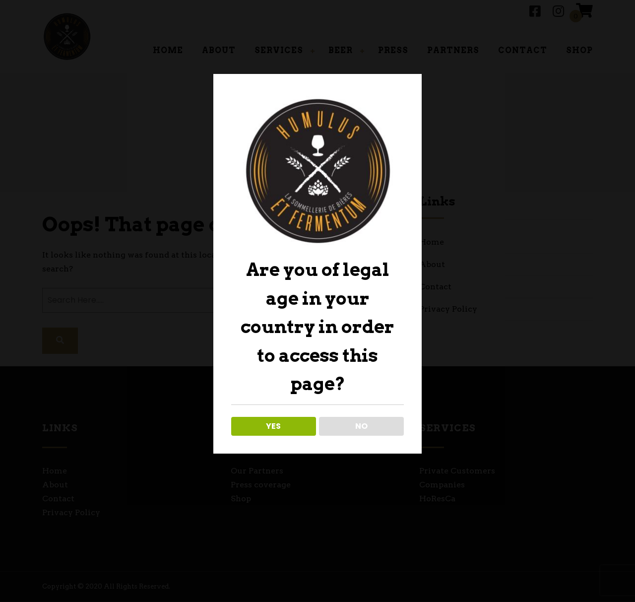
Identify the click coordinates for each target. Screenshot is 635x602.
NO (361, 426)
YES (273, 426)
